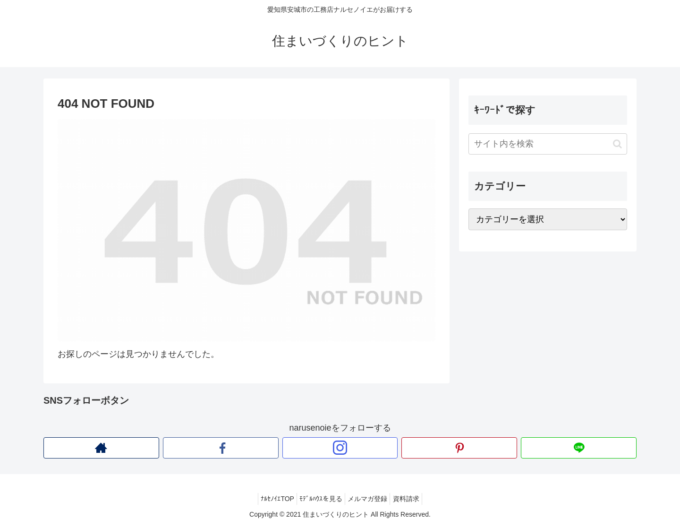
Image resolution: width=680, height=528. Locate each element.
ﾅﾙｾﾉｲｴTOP (271, 498)
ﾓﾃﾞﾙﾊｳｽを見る (318, 498)
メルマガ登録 (370, 498)
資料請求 (413, 498)
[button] (617, 143)
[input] (547, 144)
